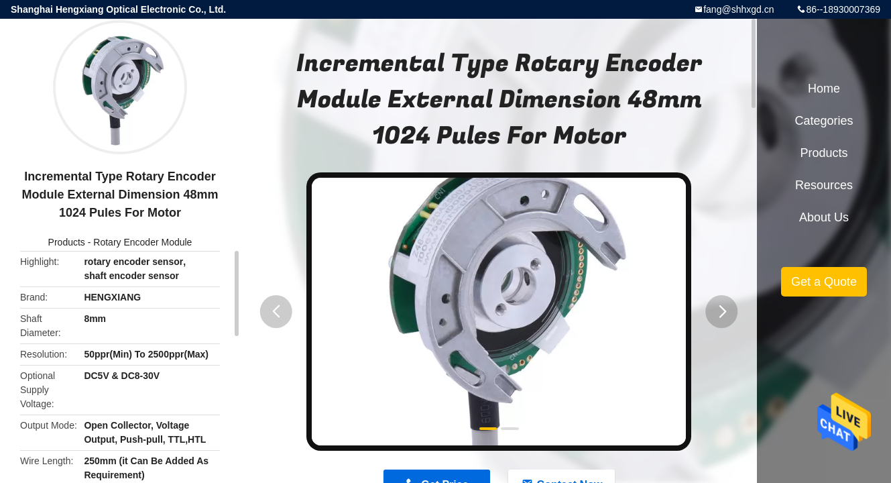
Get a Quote (824, 281)
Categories (823, 120)
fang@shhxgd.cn (738, 9)
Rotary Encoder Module (142, 242)
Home (824, 88)
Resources (824, 185)
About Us (824, 217)
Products (66, 242)
